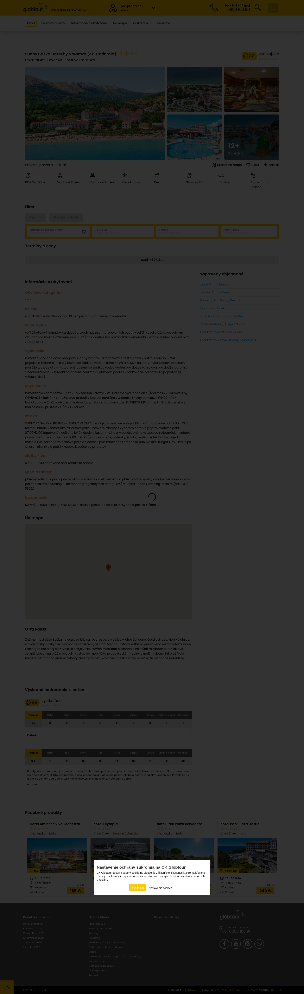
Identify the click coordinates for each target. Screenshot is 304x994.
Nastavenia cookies (160, 888)
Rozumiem (137, 887)
